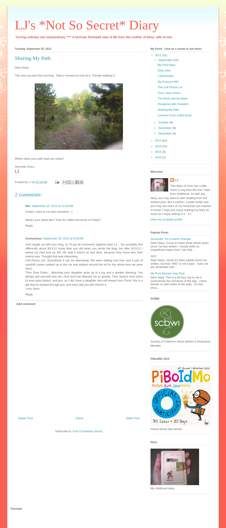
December (165, 133)
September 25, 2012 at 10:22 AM (52, 206)
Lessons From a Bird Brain (175, 115)
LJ (176, 180)
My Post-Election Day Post (168, 273)
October (164, 122)
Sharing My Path (168, 109)
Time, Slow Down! (169, 93)
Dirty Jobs (164, 70)
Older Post (132, 418)
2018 (158, 157)
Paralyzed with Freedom (173, 104)
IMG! (154, 256)
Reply (29, 225)
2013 (158, 140)
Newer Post (25, 418)
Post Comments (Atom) (87, 431)
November (165, 128)
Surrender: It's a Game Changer (171, 239)
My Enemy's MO (168, 81)
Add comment (26, 304)
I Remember (165, 76)
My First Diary (166, 65)
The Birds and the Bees (173, 98)
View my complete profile (166, 219)
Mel (27, 206)
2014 (158, 146)
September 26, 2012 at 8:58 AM (63, 238)
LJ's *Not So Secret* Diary (87, 25)
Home (79, 418)
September (165, 60)
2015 (158, 151)
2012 (158, 55)
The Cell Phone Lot (170, 87)
